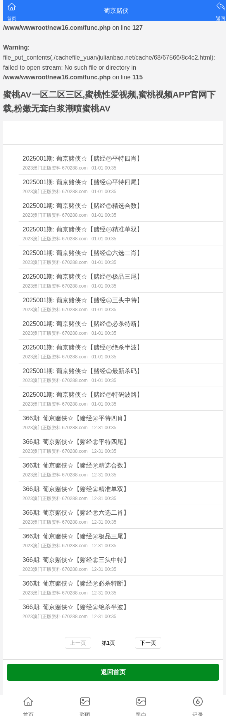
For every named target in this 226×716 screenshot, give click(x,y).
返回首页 (113, 672)
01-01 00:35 (103, 168)
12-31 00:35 (103, 427)
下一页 (148, 643)
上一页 (78, 643)
